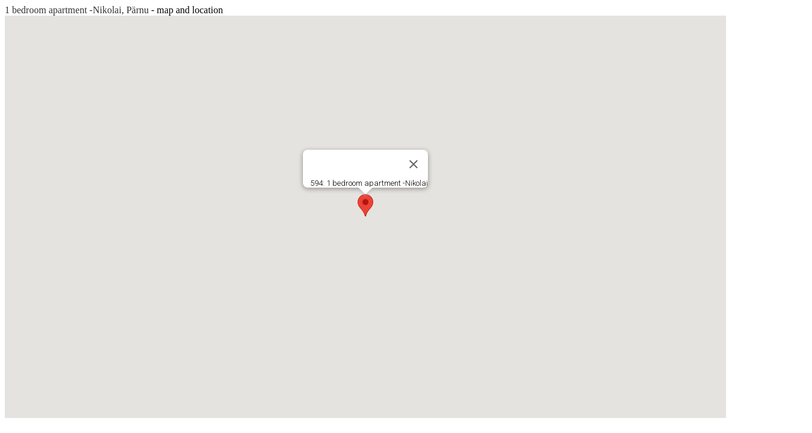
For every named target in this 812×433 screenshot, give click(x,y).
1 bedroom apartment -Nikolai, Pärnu (77, 10)
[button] (365, 205)
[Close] (413, 164)
